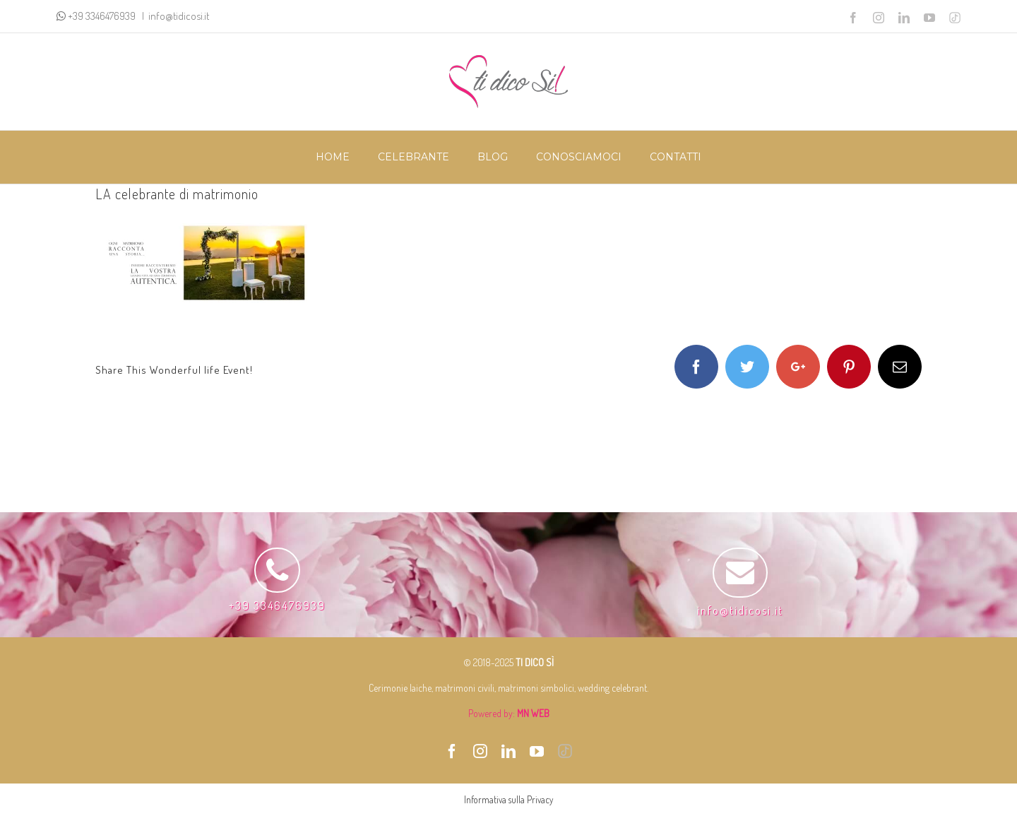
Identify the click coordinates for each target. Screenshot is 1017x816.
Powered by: (508, 713)
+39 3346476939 (103, 16)
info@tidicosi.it (178, 16)
